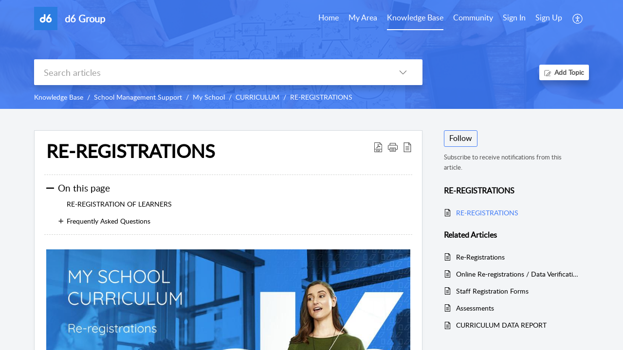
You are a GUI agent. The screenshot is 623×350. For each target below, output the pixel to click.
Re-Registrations (480, 257)
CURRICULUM (257, 97)
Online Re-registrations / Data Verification (517, 274)
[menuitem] (514, 18)
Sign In (514, 17)
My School (209, 97)
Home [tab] (328, 17)
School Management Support (138, 97)
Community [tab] (473, 17)
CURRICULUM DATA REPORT (501, 325)
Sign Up (548, 17)
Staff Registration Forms (492, 291)
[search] (209, 72)
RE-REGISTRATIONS (321, 97)
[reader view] (407, 146)
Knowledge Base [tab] (415, 17)
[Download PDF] (378, 146)
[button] (393, 146)
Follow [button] (460, 138)
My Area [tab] (362, 17)
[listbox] (403, 72)
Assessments (475, 308)
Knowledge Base (58, 97)
